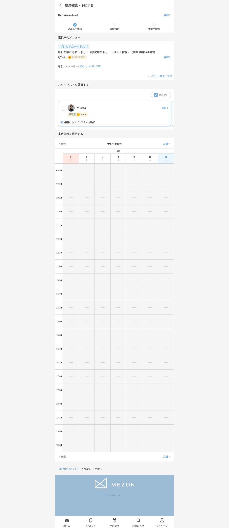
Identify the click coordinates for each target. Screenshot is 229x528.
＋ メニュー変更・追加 (160, 76)
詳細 (167, 15)
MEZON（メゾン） (69, 469)
